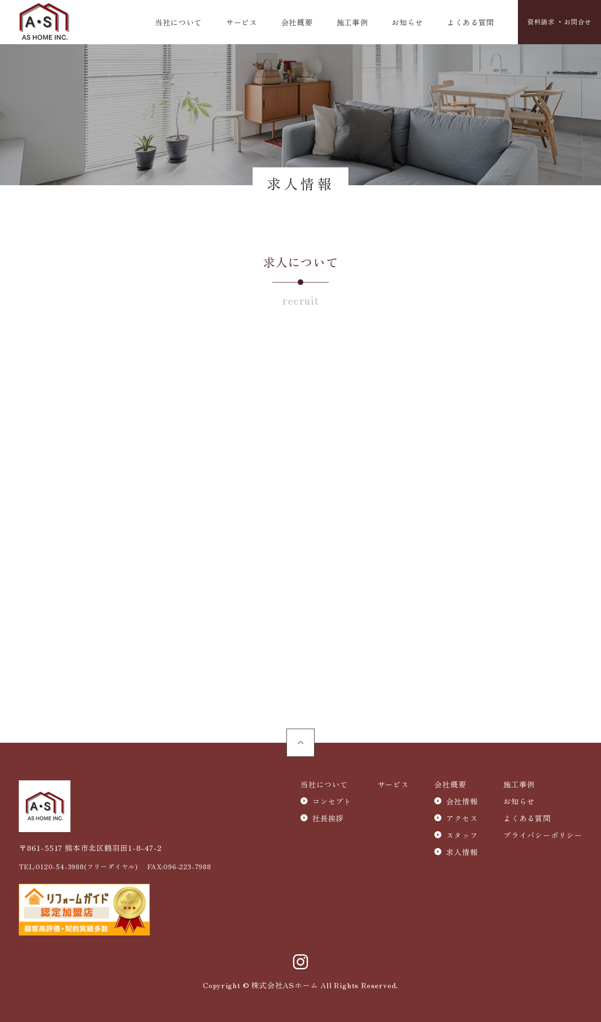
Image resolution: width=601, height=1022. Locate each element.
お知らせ (401, 22)
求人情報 (462, 852)
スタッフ (462, 835)
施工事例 (347, 22)
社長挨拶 (328, 818)
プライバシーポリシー (542, 835)
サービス (240, 22)
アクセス (462, 818)
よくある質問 (463, 22)
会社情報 (462, 801)
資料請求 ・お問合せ (555, 22)
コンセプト (332, 801)
